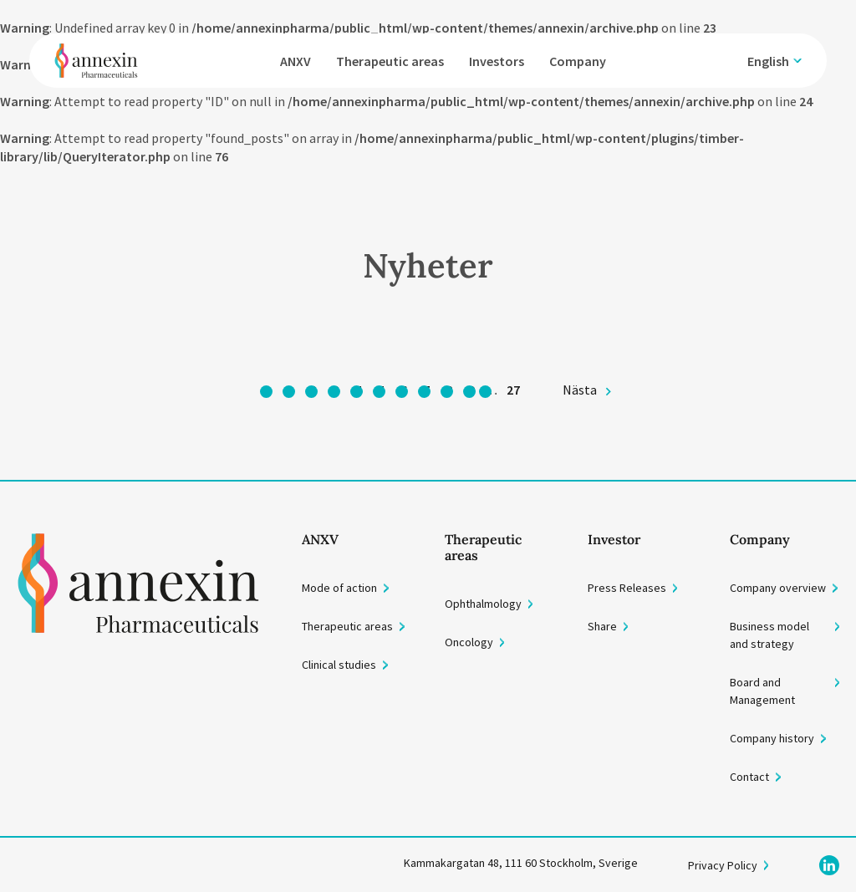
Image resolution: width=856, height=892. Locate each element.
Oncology (469, 642)
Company (577, 61)
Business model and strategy (769, 635)
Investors (496, 61)
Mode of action (339, 587)
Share (602, 626)
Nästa (580, 389)
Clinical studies (339, 664)
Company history (772, 738)
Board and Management (762, 691)
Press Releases (627, 587)
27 (513, 389)
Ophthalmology (483, 603)
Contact (749, 776)
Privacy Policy (722, 865)
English (768, 61)
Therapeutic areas (390, 61)
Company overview (778, 587)
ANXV (295, 61)
